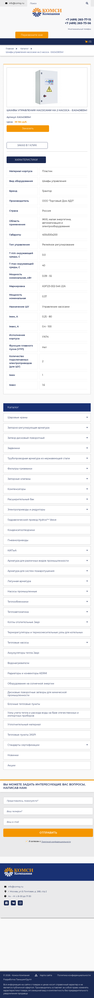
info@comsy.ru (16, 3)
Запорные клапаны (19, 478)
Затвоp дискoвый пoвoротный (26, 437)
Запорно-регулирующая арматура (28, 427)
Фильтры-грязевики (20, 468)
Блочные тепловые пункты (24, 704)
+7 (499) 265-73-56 (78, 23)
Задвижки (14, 448)
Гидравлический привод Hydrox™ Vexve (32, 519)
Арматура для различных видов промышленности (38, 560)
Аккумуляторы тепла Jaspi (23, 652)
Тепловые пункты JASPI (22, 734)
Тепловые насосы (18, 642)
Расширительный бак (21, 499)
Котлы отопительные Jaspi (24, 622)
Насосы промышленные (22, 591)
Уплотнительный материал (24, 724)
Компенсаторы (17, 489)
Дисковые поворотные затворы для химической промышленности (37, 694)
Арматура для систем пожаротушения (31, 570)
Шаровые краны (17, 417)
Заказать (28, 128)
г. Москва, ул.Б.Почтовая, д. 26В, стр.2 (27, 891)
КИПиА (12, 550)
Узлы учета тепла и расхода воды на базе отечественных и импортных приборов (43, 714)
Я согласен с (33, 841)
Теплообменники (18, 601)
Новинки (13, 755)
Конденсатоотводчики (21, 530)
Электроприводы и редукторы (26, 509)
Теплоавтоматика (18, 611)
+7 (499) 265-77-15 (78, 19)
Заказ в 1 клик (27, 145)
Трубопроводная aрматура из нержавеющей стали (39, 458)
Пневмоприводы (18, 540)
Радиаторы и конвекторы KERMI (27, 673)
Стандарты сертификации (24, 744)
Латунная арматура (19, 581)
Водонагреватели (18, 663)
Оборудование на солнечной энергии (31, 683)
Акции (11, 765)
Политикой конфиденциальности (56, 842)
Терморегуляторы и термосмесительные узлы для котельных (45, 632)
